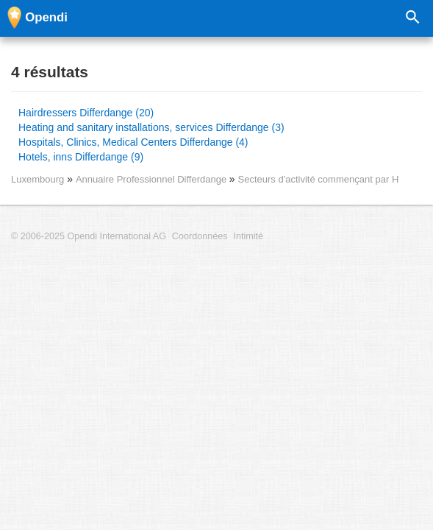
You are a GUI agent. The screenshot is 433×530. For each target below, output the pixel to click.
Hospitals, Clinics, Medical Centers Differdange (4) (133, 142)
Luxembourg (37, 179)
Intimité (248, 236)
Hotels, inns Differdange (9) (80, 157)
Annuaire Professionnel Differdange (152, 179)
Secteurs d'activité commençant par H (318, 179)
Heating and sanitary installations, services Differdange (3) (151, 127)
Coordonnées (200, 236)
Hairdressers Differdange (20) (86, 113)
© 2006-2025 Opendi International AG (88, 236)
